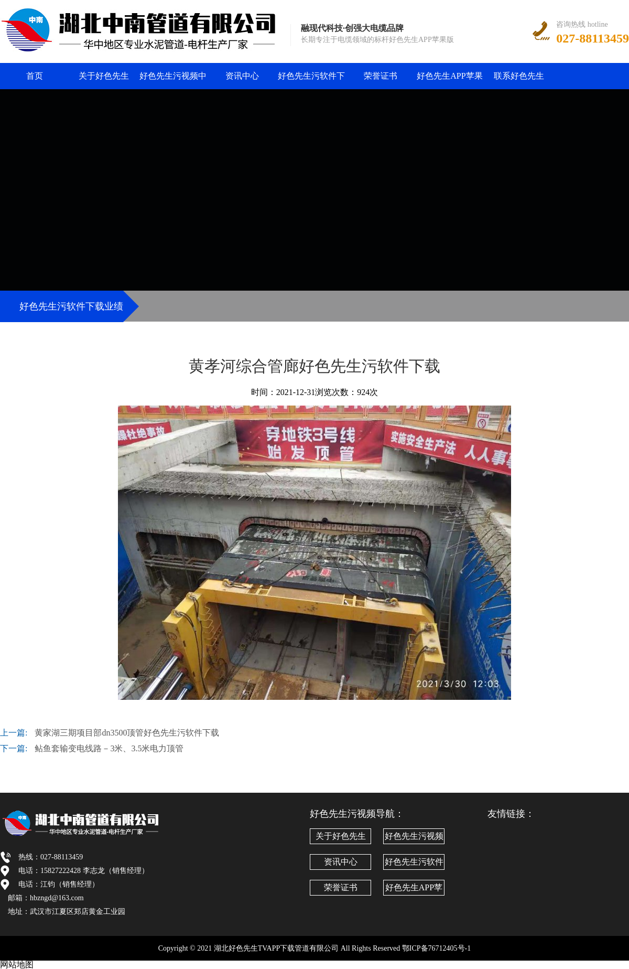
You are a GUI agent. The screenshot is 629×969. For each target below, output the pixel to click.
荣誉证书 (380, 75)
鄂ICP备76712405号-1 (436, 948)
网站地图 (17, 964)
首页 (34, 75)
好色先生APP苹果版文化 (449, 80)
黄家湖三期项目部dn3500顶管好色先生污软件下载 (127, 732)
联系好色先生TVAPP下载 (519, 80)
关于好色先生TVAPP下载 (104, 80)
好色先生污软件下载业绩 (311, 80)
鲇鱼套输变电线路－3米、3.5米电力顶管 (109, 748)
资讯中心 (242, 75)
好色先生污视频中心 (173, 80)
